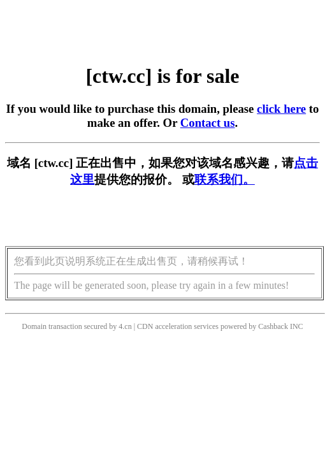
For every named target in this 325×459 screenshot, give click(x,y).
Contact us (207, 122)
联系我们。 (224, 179)
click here (281, 108)
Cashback (273, 326)
